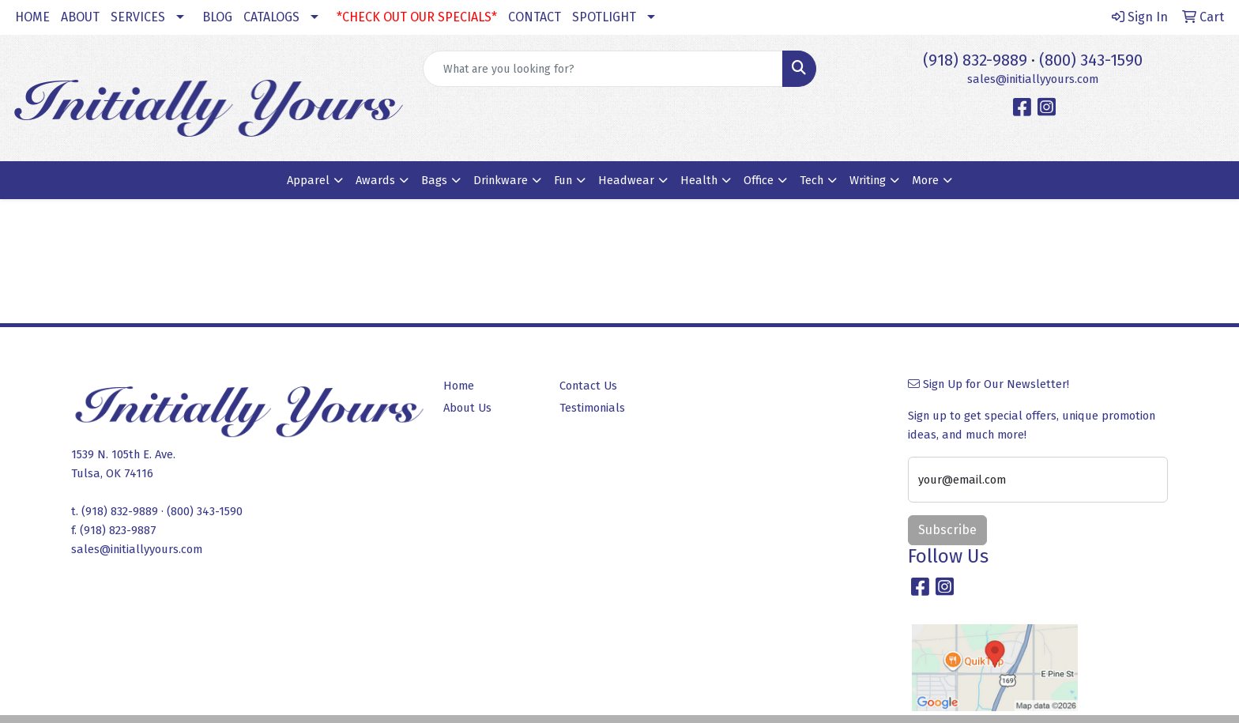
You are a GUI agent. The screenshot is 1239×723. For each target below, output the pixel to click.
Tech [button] (811, 180)
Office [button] (759, 180)
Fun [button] (563, 180)
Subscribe (947, 529)
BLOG (217, 16)
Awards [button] (375, 180)
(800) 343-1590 (1091, 60)
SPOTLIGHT (604, 16)
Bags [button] (434, 180)
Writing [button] (867, 180)
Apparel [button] (308, 180)
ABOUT (80, 16)
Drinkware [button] (500, 180)
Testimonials (592, 408)
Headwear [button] (626, 180)
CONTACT (534, 16)
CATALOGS (271, 16)
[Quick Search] (603, 69)
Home (458, 385)
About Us (467, 408)
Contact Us (588, 385)
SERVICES (138, 16)
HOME (32, 16)
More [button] (925, 180)
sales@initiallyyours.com (1032, 79)
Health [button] (698, 180)
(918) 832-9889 (975, 60)
